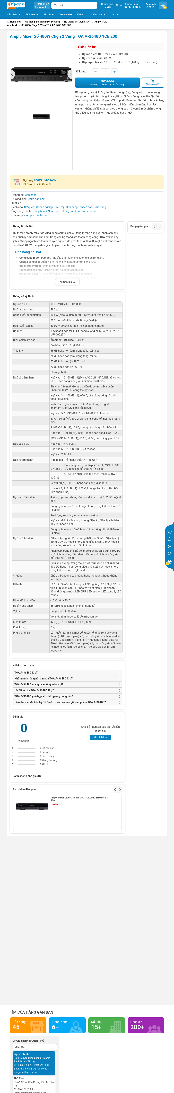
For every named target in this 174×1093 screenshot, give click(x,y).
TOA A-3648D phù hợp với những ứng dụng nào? (43, 696)
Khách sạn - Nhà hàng (93, 207)
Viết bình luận (100, 737)
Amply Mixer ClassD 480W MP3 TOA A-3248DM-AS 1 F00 (79, 799)
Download (66, 15)
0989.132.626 (45, 180)
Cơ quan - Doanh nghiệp (38, 207)
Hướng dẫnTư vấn (107, 5)
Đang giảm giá (139, 226)
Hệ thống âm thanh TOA (77, 21)
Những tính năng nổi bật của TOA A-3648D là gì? (44, 678)
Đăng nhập (151, 4)
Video (80, 14)
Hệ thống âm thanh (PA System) (42, 21)
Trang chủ (14, 21)
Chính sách (99, 15)
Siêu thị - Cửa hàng (66, 207)
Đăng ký (150, 6)
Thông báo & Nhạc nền (45, 211)
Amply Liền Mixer (36, 215)
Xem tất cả (67, 281)
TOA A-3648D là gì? (26, 672)
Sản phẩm (12, 14)
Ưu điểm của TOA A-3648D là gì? (34, 690)
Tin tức (119, 5)
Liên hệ (115, 14)
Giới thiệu (31, 14)
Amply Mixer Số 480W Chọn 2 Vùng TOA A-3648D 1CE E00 (39, 25)
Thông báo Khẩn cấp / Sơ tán (78, 211)
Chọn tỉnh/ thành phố (28, 1040)
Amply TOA (100, 21)
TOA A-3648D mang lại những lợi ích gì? (38, 684)
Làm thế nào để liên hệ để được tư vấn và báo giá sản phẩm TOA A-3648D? (60, 702)
